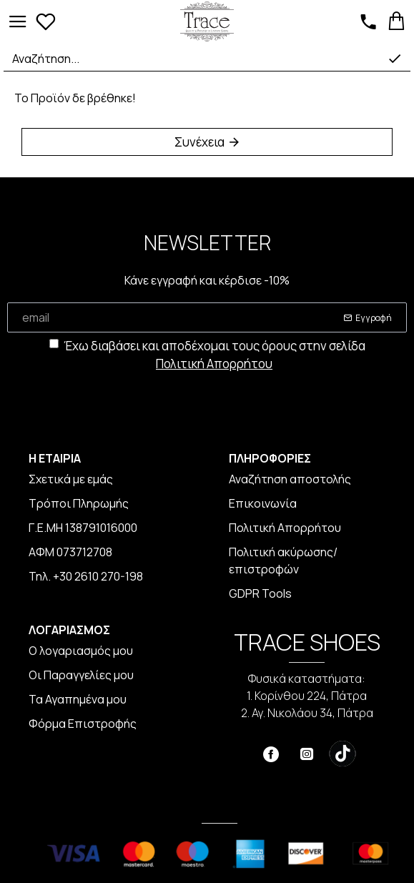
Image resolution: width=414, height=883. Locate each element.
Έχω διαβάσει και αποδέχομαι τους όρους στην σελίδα (207, 355)
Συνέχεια (199, 142)
